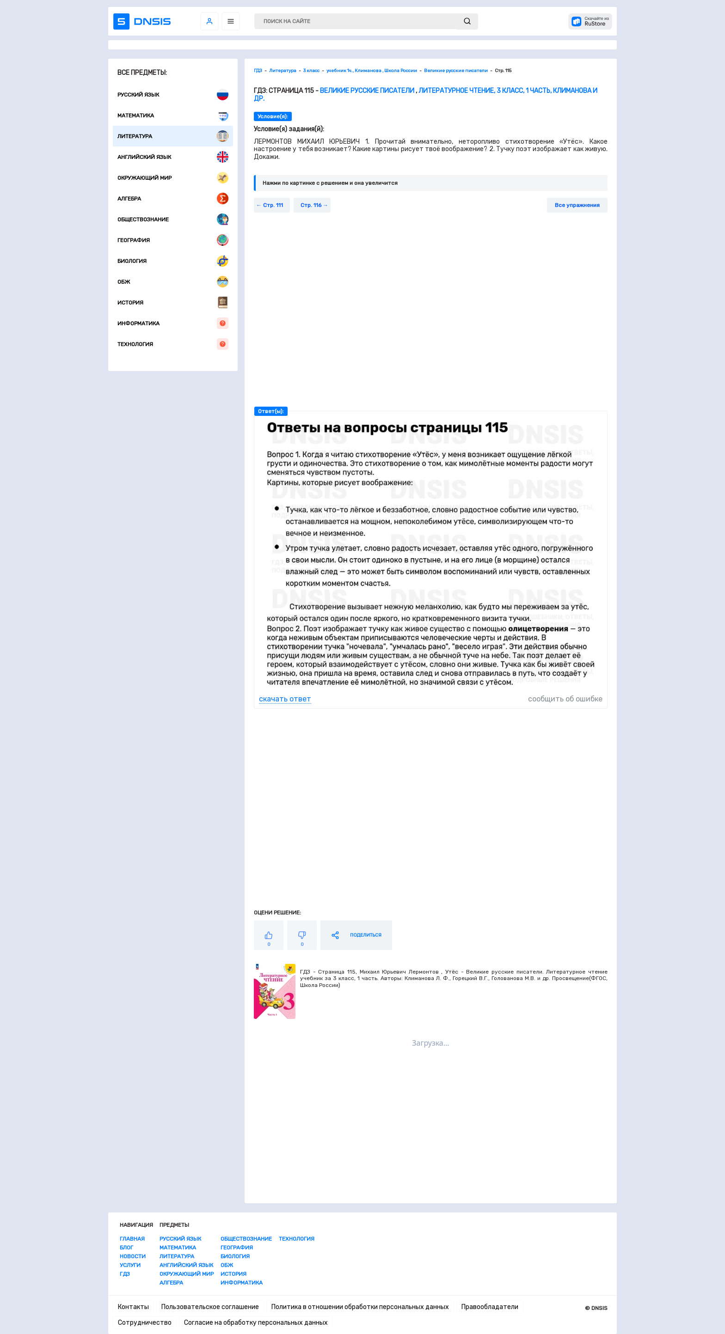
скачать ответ (285, 698)
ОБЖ (172, 281)
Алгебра (172, 198)
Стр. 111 (273, 205)
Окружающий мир (172, 177)
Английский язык (172, 157)
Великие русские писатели (367, 91)
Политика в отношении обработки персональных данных (360, 1307)
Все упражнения (577, 205)
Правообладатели (489, 1307)
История (172, 302)
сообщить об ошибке (565, 698)
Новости (133, 1256)
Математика (172, 115)
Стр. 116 (311, 205)
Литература (172, 136)
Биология (172, 261)
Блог (126, 1247)
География (172, 240)
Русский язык (172, 94)
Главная (132, 1239)
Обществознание (172, 219)
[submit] (467, 21)
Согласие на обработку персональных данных (256, 1323)
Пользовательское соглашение (210, 1307)
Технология (172, 344)
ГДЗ (125, 1274)
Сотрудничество (145, 1323)
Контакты (133, 1307)
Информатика (172, 323)
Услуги (130, 1265)
